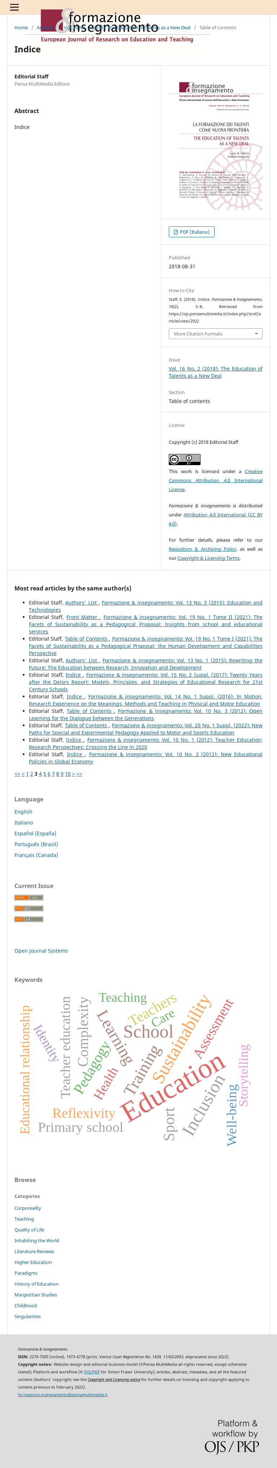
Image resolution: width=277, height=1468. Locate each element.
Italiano (23, 822)
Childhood (25, 1305)
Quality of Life (29, 1229)
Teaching (24, 1219)
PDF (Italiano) (194, 232)
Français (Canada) (36, 855)
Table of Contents (87, 638)
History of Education (36, 1284)
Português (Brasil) (36, 844)
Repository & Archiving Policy (202, 549)
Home (21, 27)
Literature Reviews (34, 1251)
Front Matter (83, 617)
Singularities (27, 1316)
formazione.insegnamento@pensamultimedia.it (62, 1394)
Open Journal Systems (41, 950)
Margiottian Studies (35, 1294)
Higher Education (33, 1262)
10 (68, 773)
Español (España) (35, 833)
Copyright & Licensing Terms (208, 558)
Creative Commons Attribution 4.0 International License (216, 480)
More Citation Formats (198, 333)
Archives (46, 27)
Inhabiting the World (36, 1240)
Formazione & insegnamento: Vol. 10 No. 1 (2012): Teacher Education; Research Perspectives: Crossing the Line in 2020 (146, 743)
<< (17, 773)
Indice (74, 674)
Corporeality (27, 1208)
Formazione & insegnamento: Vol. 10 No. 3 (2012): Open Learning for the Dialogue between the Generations (146, 714)
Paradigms (26, 1273)
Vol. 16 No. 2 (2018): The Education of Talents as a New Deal (127, 27)
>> (79, 773)
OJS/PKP (92, 1371)
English (23, 811)
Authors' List (81, 602)
